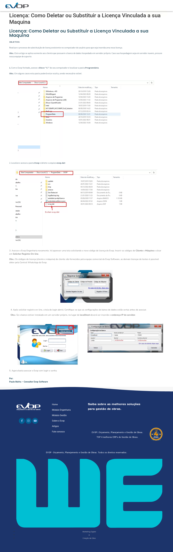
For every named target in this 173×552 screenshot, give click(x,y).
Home (55, 404)
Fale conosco (58, 431)
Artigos (55, 426)
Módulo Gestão (59, 415)
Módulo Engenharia (61, 410)
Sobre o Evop (58, 420)
